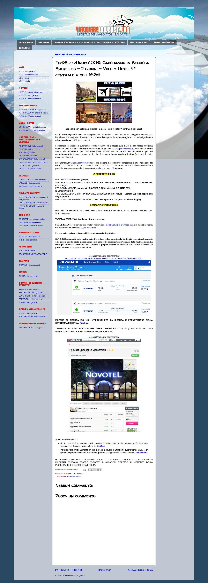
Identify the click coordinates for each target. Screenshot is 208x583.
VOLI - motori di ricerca (28, 75)
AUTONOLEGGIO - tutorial (30, 116)
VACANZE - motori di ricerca (30, 186)
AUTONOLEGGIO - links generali (32, 110)
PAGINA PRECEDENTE (69, 570)
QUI (65, 185)
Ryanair (66, 213)
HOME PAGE (26, 42)
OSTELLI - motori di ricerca (30, 169)
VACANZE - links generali (29, 183)
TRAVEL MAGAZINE (163, 42)
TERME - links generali (28, 313)
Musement (142, 452)
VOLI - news (24, 78)
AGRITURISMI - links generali (31, 146)
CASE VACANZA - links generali (32, 159)
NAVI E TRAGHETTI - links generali (33, 203)
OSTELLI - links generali (29, 166)
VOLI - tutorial (24, 81)
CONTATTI (24, 47)
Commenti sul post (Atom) (74, 576)
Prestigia (84, 323)
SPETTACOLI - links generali (30, 299)
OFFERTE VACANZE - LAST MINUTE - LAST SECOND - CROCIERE (89, 42)
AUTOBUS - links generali (29, 237)
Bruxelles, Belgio (74, 476)
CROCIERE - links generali (30, 222)
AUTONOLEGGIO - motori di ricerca (33, 113)
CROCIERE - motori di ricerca (31, 226)
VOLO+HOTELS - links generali (32, 130)
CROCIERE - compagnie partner (32, 219)
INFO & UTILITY (138, 42)
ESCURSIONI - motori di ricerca (32, 296)
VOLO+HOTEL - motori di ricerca (32, 127)
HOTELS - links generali (28, 95)
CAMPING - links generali (29, 265)
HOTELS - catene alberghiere (31, 92)
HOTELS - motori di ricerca (30, 99)
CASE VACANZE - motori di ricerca (33, 162)
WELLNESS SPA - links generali (32, 317)
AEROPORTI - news (27, 251)
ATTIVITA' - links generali (29, 289)
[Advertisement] (36, 57)
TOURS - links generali (28, 302)
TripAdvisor (110, 233)
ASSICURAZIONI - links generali (32, 328)
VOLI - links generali (27, 71)
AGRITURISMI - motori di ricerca (32, 149)
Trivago (125, 225)
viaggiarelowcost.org (124, 149)
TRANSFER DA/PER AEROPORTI (33, 254)
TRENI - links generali (28, 240)
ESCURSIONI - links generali (31, 293)
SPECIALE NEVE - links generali (32, 180)
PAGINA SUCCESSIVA (139, 570)
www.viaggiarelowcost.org (85, 228)
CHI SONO (43, 42)
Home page (104, 570)
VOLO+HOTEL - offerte (73, 474)
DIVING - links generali (28, 276)
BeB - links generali (27, 153)
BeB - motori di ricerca (28, 156)
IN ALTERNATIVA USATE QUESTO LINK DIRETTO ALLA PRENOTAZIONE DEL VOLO (104, 259)
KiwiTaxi (101, 446)
